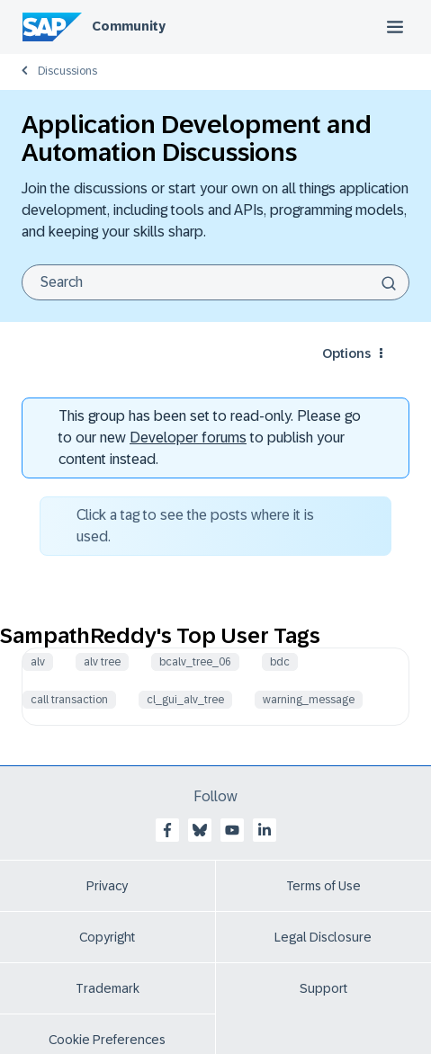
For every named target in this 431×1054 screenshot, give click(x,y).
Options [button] (346, 353)
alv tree (102, 662)
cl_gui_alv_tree (185, 699)
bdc (280, 662)
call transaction (69, 699)
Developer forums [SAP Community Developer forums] (188, 437)
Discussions (67, 71)
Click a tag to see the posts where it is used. (195, 525)
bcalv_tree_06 (195, 662)
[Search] (215, 282)
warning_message (309, 699)
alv (38, 662)
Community (129, 26)
